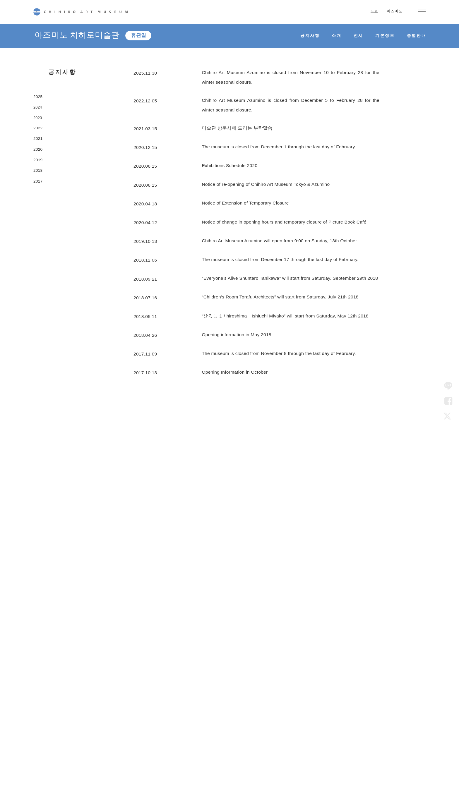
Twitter (448, 416)
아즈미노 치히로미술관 (80, 35)
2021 (38, 148)
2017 (38, 200)
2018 (38, 187)
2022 (38, 135)
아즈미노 (394, 11)
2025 (38, 97)
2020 (38, 161)
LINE (448, 386)
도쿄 (374, 11)
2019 (38, 174)
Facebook (448, 401)
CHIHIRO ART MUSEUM (80, 12)
